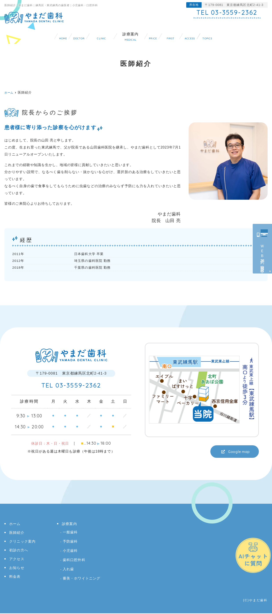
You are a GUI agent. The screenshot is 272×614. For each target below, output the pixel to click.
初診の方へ (184, 34)
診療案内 (125, 34)
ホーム (23, 34)
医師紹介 (52, 34)
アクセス (216, 34)
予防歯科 (70, 542)
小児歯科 (70, 551)
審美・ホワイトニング (81, 579)
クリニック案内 (88, 34)
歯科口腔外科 (74, 560)
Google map (237, 452)
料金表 (153, 34)
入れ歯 (68, 570)
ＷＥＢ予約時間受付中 (262, 255)
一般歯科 (70, 533)
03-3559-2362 (71, 386)
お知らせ (247, 34)
